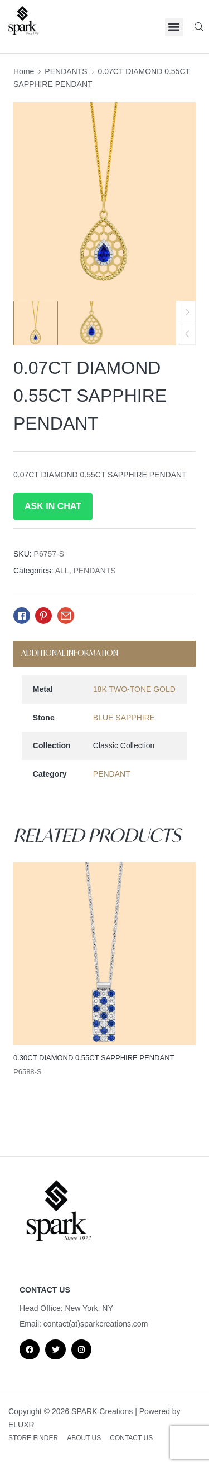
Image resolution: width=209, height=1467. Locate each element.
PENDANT (111, 773)
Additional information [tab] (69, 652)
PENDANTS (66, 71)
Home (23, 71)
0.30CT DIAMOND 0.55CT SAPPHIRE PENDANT (93, 1058)
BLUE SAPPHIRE (124, 717)
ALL (62, 570)
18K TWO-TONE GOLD (134, 689)
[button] (174, 27)
